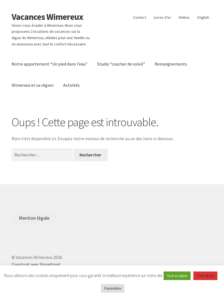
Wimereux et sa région (33, 85)
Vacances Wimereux (47, 16)
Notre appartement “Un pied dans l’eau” (49, 64)
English (203, 17)
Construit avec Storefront (36, 264)
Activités (71, 85)
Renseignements (171, 64)
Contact (139, 17)
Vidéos (184, 17)
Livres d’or (162, 17)
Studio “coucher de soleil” (121, 64)
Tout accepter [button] (177, 275)
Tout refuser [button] (205, 275)
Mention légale (34, 218)
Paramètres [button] (112, 288)
